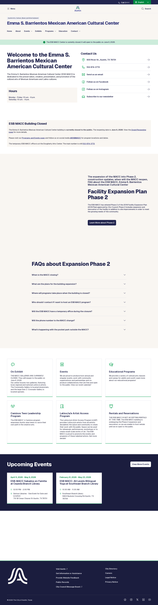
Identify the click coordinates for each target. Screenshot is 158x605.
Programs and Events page (33, 187)
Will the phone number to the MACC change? (53, 370)
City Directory (111, 569)
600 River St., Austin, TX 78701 (101, 109)
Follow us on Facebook (97, 131)
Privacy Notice (111, 582)
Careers (108, 573)
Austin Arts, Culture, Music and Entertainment (23, 18)
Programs (49, 31)
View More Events (140, 513)
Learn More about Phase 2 (102, 272)
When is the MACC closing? (45, 324)
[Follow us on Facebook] (125, 599)
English (141, 2)
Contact (74, 31)
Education (63, 31)
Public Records (62, 582)
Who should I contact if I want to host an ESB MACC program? (61, 351)
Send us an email (95, 124)
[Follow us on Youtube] (149, 599)
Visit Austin (61, 569)
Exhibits (38, 31)
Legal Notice (110, 578)
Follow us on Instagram (98, 138)
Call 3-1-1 (125, 3)
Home (9, 31)
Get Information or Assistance (69, 573)
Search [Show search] (148, 9)
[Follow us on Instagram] (131, 599)
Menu (13, 9)
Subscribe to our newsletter (100, 146)
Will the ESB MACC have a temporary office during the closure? (62, 361)
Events (27, 31)
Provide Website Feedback (67, 578)
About (18, 31)
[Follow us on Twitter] (137, 599)
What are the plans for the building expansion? (54, 333)
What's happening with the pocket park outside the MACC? (60, 379)
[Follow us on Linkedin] (143, 599)
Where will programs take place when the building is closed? (61, 342)
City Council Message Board (68, 587)
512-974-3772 (93, 116)
